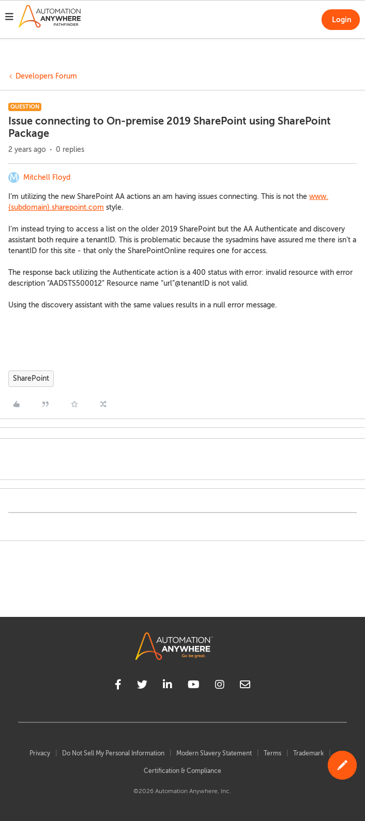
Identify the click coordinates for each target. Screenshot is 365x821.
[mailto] (245, 686)
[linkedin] (167, 686)
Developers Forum (46, 76)
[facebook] (118, 686)
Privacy (39, 753)
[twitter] (142, 686)
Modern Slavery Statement (214, 753)
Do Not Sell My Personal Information (113, 753)
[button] (9, 18)
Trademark (308, 753)
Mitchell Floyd (46, 177)
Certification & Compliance (182, 770)
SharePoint (31, 378)
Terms (272, 753)
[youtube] (194, 686)
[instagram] (219, 686)
